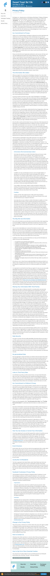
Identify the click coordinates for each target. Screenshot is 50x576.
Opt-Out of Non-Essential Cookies (21, 557)
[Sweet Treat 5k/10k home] (5, 4)
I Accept (44, 574)
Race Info (3, 13)
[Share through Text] (48, 2)
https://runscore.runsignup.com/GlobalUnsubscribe (34, 279)
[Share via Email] (46, 2)
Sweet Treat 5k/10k (23, 2)
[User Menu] (5, 10)
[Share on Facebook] (42, 2)
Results (2, 21)
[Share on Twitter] (44, 2)
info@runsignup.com (18, 440)
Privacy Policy (37, 574)
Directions (29, 6)
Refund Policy (4, 23)
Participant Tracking (5, 18)
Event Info (3, 16)
